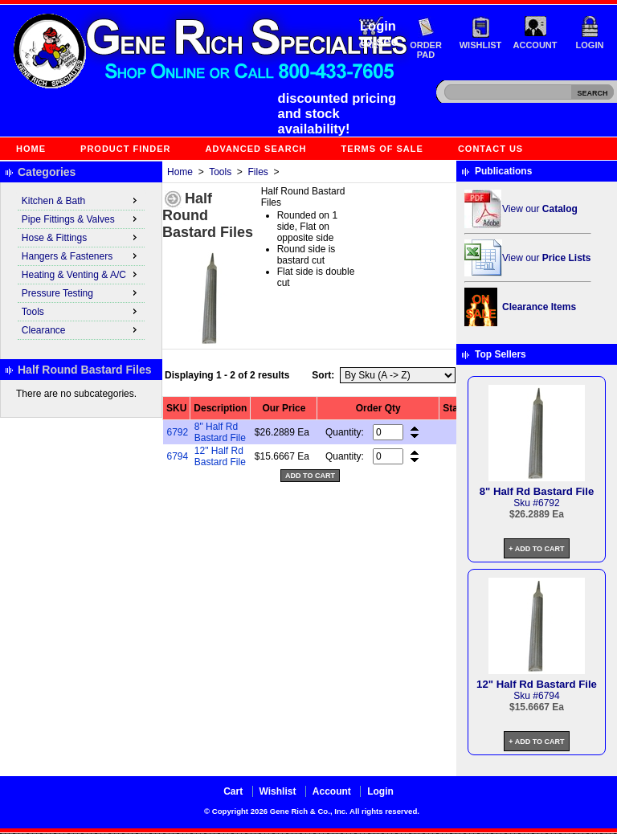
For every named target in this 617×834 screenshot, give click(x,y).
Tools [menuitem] (81, 311)
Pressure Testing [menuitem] (81, 292)
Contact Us (490, 148)
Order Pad (426, 49)
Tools (220, 172)
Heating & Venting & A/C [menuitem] (81, 274)
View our (540, 209)
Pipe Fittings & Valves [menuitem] (81, 218)
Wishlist (481, 45)
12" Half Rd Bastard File (220, 456)
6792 (178, 432)
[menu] (81, 265)
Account (535, 45)
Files (258, 172)
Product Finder (125, 148)
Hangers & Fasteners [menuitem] (81, 255)
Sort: (323, 375)
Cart (233, 791)
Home (31, 148)
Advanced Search (256, 148)
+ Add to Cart (536, 549)
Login (590, 45)
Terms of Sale (382, 148)
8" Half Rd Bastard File (220, 432)
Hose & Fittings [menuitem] (81, 237)
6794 (178, 456)
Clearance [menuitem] (81, 329)
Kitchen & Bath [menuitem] (81, 200)
